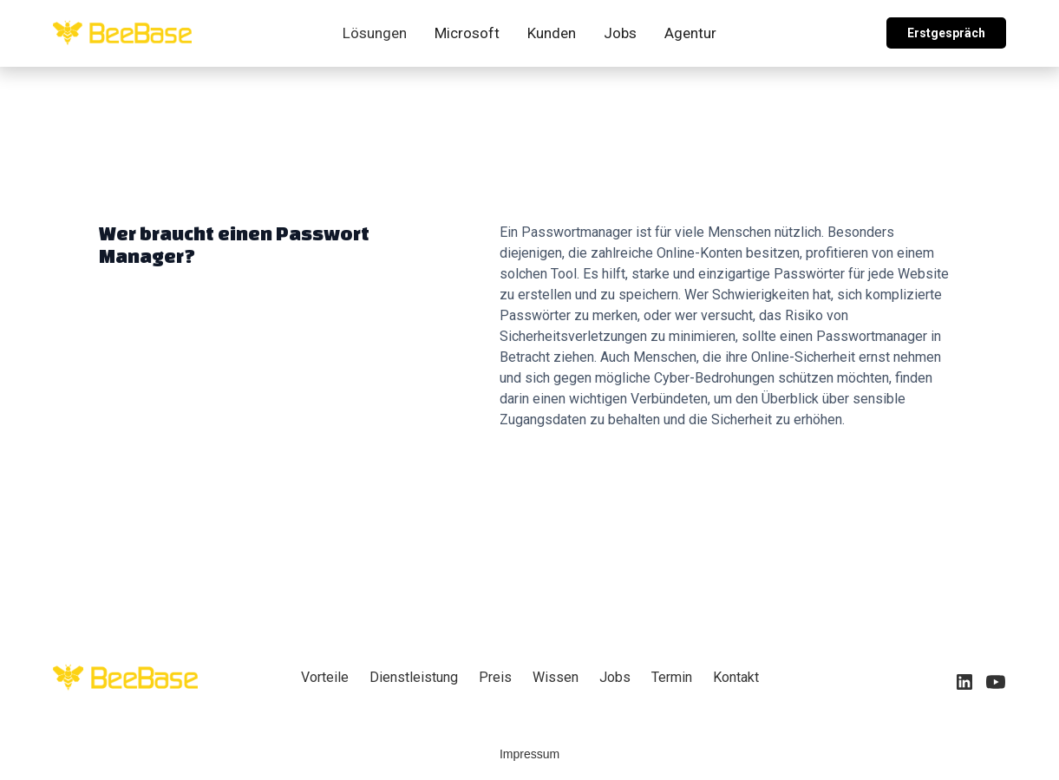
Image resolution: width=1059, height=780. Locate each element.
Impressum (529, 754)
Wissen (556, 677)
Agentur (690, 33)
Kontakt (736, 677)
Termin (671, 677)
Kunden (551, 33)
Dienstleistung (413, 677)
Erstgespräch (946, 33)
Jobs (620, 33)
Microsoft (467, 33)
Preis (495, 677)
